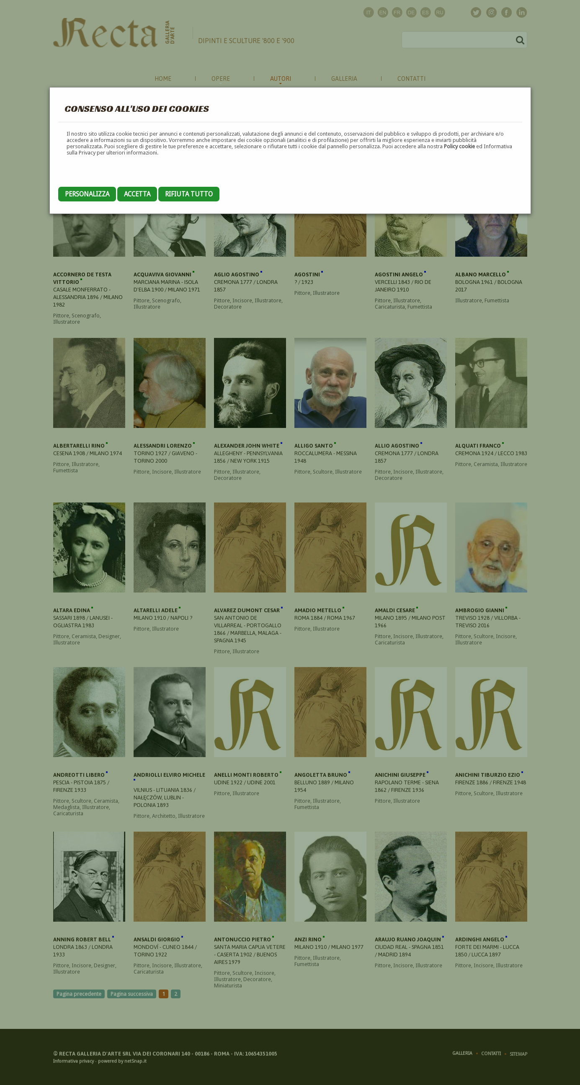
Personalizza (87, 194)
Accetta (137, 194)
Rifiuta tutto (189, 194)
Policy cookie (459, 146)
